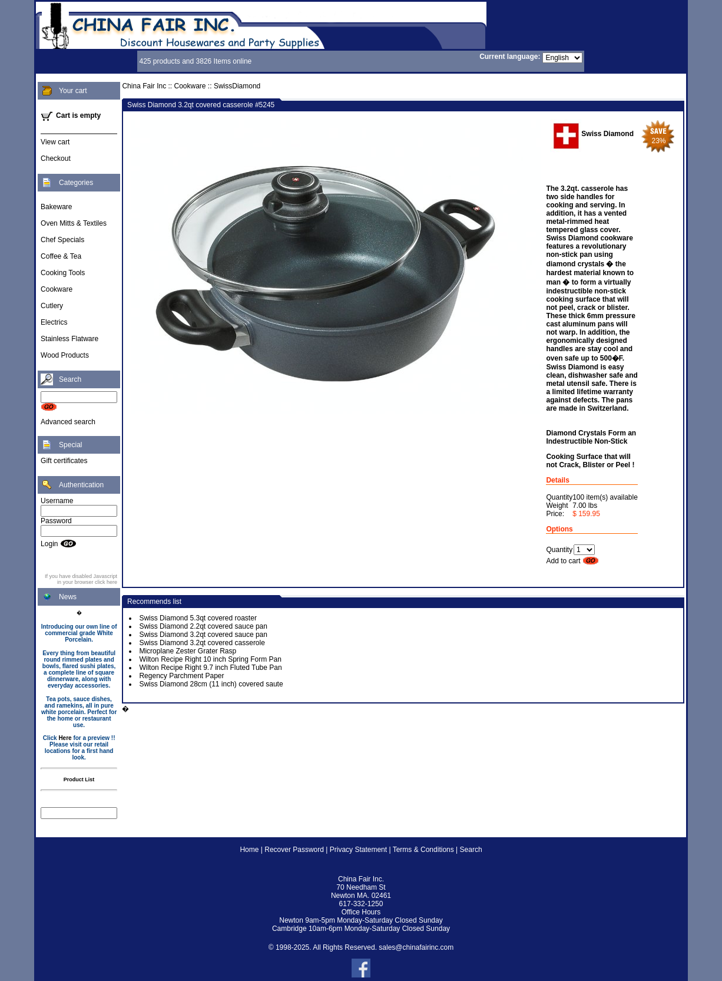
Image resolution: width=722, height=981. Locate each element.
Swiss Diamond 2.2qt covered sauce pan (203, 626)
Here (64, 738)
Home (249, 849)
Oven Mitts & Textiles (74, 223)
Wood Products (65, 355)
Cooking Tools (63, 273)
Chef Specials (62, 240)
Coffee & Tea (61, 256)
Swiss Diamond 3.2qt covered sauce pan (203, 634)
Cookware (56, 289)
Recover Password (294, 849)
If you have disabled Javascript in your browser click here (81, 579)
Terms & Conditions (423, 849)
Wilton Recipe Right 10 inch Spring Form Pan (210, 659)
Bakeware (56, 207)
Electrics (54, 322)
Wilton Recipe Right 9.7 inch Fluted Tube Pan (210, 667)
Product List (79, 779)
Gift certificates (64, 461)
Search (471, 849)
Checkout (56, 158)
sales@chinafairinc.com (416, 947)
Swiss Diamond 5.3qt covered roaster (197, 618)
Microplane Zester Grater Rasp (187, 651)
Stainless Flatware (69, 339)
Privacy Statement (358, 849)
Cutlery (52, 306)
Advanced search (68, 422)
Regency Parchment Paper (181, 676)
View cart (55, 142)
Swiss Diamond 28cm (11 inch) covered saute (211, 684)
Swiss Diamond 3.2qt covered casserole (201, 643)
